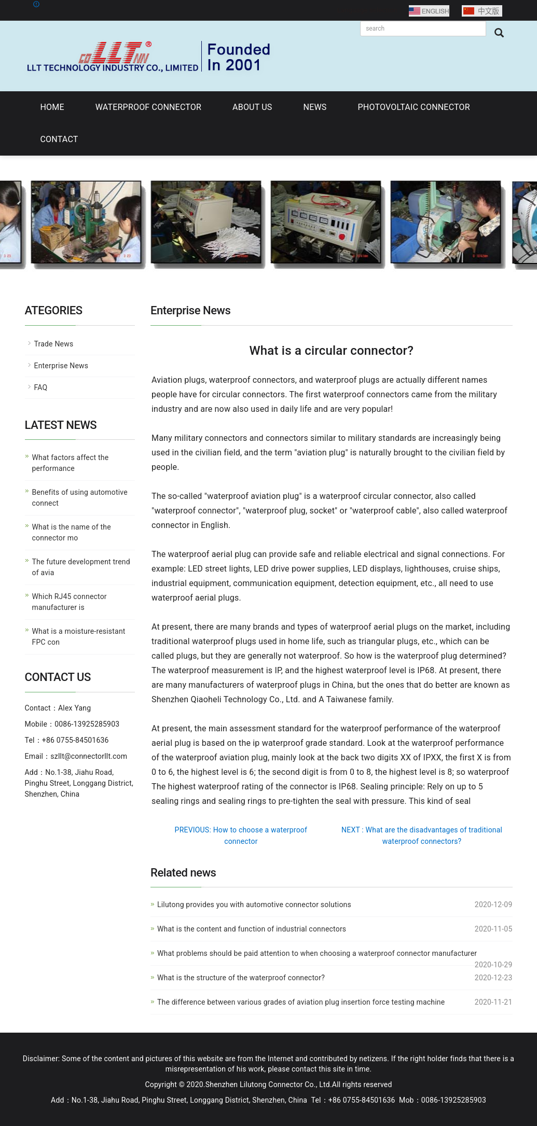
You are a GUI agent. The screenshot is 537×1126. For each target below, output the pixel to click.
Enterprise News (61, 366)
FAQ (41, 387)
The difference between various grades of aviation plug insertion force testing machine (301, 1002)
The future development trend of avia (81, 567)
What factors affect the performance (70, 462)
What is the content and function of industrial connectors (251, 929)
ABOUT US (252, 107)
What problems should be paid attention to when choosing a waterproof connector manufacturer (317, 953)
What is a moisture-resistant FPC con (79, 636)
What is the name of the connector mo (71, 532)
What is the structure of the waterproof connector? (241, 978)
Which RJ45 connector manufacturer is (69, 601)
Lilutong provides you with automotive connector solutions (254, 904)
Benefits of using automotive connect (80, 497)
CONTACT (59, 139)
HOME (52, 107)
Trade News (54, 344)
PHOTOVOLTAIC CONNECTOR (414, 107)
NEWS (315, 107)
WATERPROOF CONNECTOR (148, 107)
